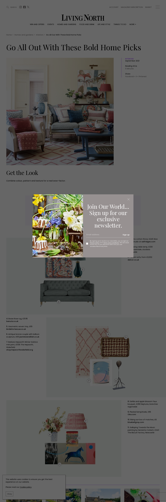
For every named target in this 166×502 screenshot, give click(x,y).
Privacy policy (95, 243)
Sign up (126, 234)
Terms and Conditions (111, 243)
